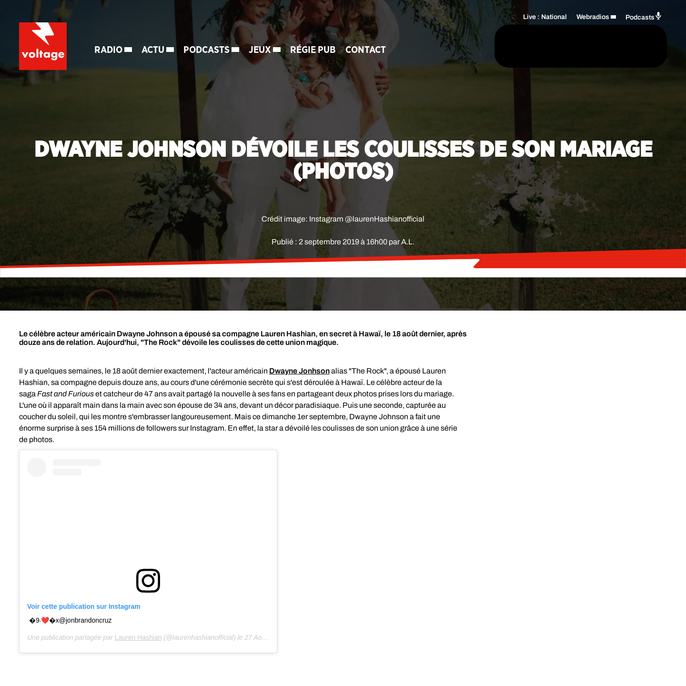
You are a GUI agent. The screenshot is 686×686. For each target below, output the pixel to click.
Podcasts (206, 50)
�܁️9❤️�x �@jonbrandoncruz (70, 620)
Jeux (260, 50)
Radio (108, 50)
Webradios (592, 16)
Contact (365, 50)
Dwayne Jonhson (299, 371)
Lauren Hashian (138, 637)
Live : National (545, 16)
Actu (152, 50)
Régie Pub (313, 50)
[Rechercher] (461, 46)
